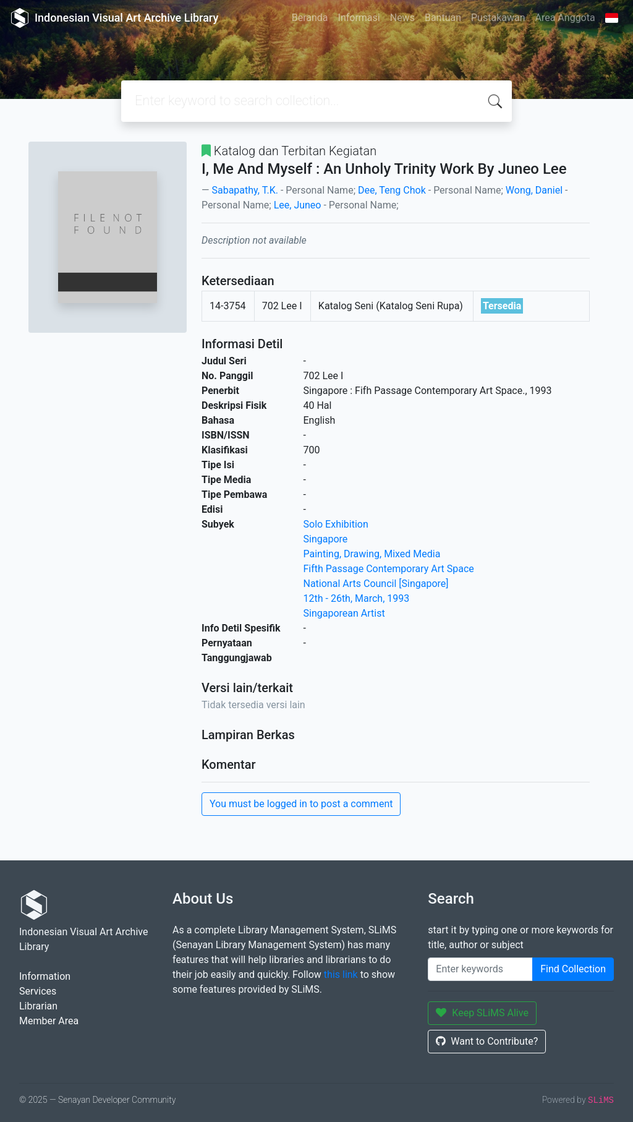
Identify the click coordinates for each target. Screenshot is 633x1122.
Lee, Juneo (297, 205)
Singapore (326, 539)
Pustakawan (498, 18)
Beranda (310, 18)
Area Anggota (565, 18)
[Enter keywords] (480, 969)
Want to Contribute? (487, 1041)
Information (44, 976)
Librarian (38, 1006)
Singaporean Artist (344, 613)
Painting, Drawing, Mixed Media (372, 554)
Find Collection (573, 969)
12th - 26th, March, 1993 (357, 598)
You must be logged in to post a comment (301, 804)
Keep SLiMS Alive (482, 1013)
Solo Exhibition (336, 524)
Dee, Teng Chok (392, 190)
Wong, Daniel (534, 190)
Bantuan (443, 18)
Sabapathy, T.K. (244, 190)
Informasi (359, 18)
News (402, 18)
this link (341, 974)
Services (37, 991)
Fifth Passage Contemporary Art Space (389, 569)
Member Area (49, 1021)
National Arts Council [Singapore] (376, 583)
